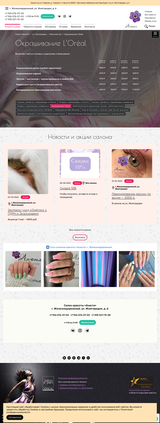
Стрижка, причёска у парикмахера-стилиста (36, 102)
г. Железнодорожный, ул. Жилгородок (75, 388)
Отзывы (63, 26)
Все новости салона (80, 230)
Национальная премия (139, 390)
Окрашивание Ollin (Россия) (67, 110)
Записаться (47, 16)
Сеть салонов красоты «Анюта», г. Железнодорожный (81, 247)
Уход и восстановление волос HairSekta (34, 110)
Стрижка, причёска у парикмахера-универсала (112, 102)
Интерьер (50, 26)
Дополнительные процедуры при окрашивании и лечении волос (96, 114)
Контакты (90, 26)
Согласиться (15, 417)
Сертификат (150, 18)
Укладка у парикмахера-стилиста (74, 102)
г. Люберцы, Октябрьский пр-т (71, 385)
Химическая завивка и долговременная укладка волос (41, 114)
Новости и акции (33, 26)
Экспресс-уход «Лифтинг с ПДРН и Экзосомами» (27, 212)
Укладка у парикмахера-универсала (33, 106)
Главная (148, 11)
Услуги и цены (12, 26)
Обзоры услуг (151, 21)
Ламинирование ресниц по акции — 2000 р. (131, 196)
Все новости (150, 15)
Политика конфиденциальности (73, 378)
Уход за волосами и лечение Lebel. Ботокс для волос (105, 110)
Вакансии (76, 26)
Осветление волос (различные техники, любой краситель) (98, 106)
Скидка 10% (68, 188)
